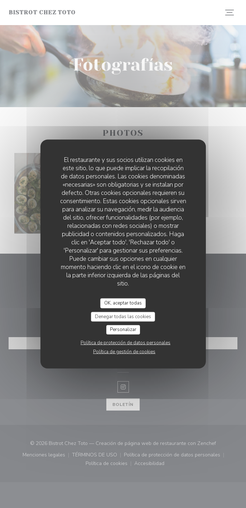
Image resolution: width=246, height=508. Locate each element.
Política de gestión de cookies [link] (124, 351)
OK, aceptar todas (123, 303)
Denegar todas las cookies (123, 316)
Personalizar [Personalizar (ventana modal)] (123, 329)
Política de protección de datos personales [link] (125, 342)
